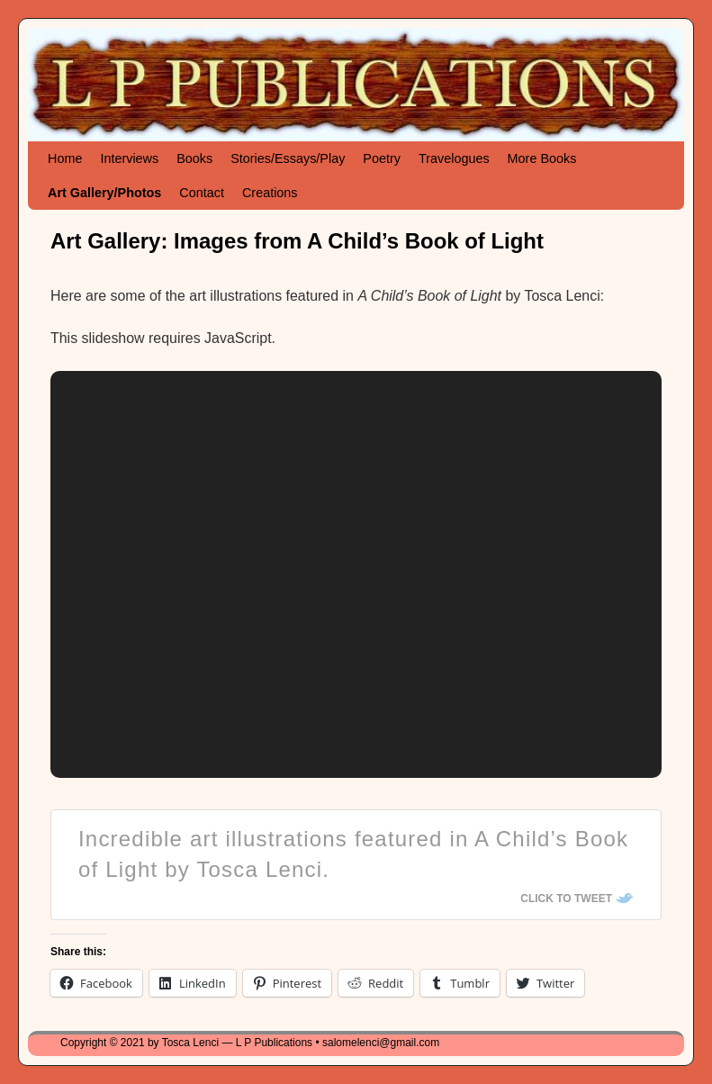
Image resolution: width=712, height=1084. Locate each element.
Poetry (382, 158)
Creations (270, 192)
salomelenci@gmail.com (380, 1042)
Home (65, 158)
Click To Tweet (566, 898)
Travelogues (454, 158)
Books (194, 158)
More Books (542, 158)
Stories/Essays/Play (287, 158)
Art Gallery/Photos (104, 192)
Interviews (129, 158)
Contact (201, 192)
